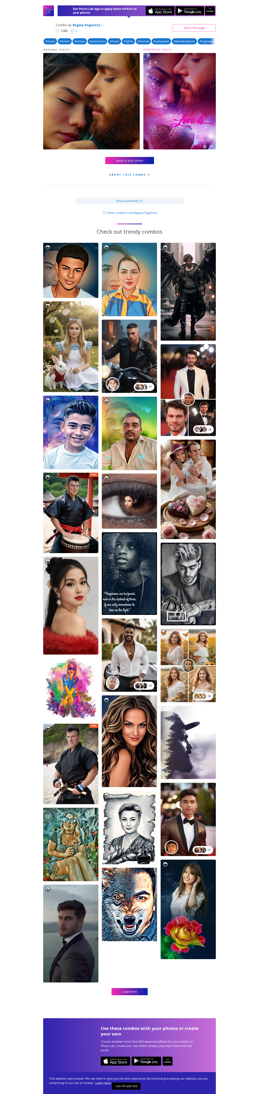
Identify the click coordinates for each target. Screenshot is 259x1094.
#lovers (65, 41)
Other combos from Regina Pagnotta (129, 213)
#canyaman (161, 41)
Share (194, 28)
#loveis (50, 41)
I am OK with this (126, 1086)
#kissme (143, 41)
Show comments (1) (129, 201)
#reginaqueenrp (210, 41)
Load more (129, 992)
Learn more (103, 1083)
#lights (128, 41)
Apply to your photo (129, 161)
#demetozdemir (184, 41)
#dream (79, 41)
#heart (114, 41)
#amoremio (97, 41)
